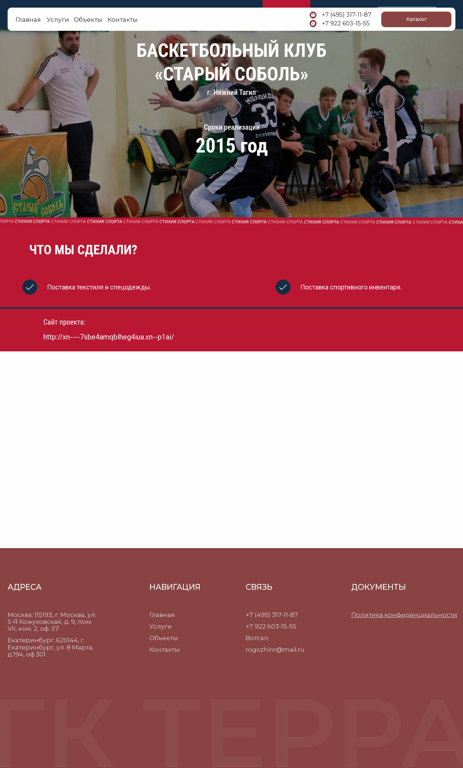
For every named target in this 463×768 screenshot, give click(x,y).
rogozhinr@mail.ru (275, 649)
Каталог (416, 19)
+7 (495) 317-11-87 (346, 14)
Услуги (160, 626)
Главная (28, 19)
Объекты (163, 638)
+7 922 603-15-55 (346, 23)
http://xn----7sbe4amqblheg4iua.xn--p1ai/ (108, 337)
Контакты (164, 649)
